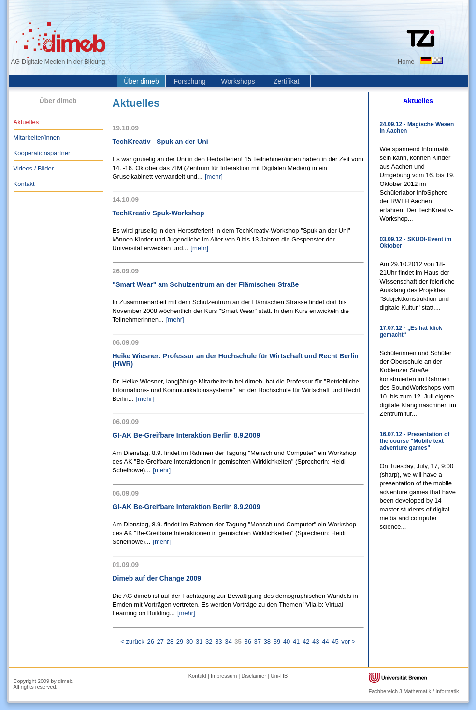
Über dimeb (141, 81)
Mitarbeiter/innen (37, 137)
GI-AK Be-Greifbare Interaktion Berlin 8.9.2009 (186, 435)
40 (286, 641)
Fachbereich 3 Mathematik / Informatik (414, 691)
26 (150, 641)
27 (160, 641)
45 (335, 641)
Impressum (224, 676)
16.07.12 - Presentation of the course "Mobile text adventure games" (415, 441)
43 (315, 641)
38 (267, 641)
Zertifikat (287, 81)
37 (257, 641)
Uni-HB (279, 676)
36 (247, 641)
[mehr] (214, 176)
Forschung (189, 81)
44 (325, 641)
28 (170, 641)
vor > (348, 641)
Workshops (238, 81)
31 (199, 641)
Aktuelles (26, 122)
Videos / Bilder (34, 168)
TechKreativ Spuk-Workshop (158, 213)
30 (189, 641)
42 (306, 641)
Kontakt (24, 183)
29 (179, 641)
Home (406, 61)
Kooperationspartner (42, 152)
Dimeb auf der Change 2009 (157, 578)
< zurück (132, 641)
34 (228, 641)
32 (208, 641)
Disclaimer (253, 676)
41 (296, 641)
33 (218, 641)
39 (277, 641)
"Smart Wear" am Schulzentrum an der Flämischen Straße (206, 284)
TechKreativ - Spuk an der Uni (160, 141)
